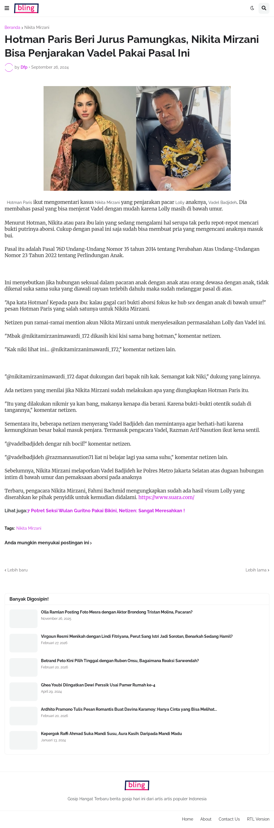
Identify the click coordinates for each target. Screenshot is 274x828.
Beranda (12, 27)
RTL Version (258, 819)
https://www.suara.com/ (166, 497)
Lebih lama (256, 570)
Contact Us (229, 819)
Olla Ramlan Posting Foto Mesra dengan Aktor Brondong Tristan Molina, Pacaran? (117, 612)
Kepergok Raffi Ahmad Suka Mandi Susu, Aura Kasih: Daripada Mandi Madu (111, 733)
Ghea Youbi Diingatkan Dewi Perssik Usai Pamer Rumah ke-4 (98, 685)
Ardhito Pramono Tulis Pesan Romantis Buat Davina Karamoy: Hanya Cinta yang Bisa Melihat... (129, 709)
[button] (7, 8)
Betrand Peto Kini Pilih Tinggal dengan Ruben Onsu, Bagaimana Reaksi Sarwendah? (120, 660)
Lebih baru (17, 570)
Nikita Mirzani (36, 27)
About (206, 819)
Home (187, 819)
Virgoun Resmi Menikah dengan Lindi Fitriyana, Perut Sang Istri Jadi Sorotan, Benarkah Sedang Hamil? (137, 636)
